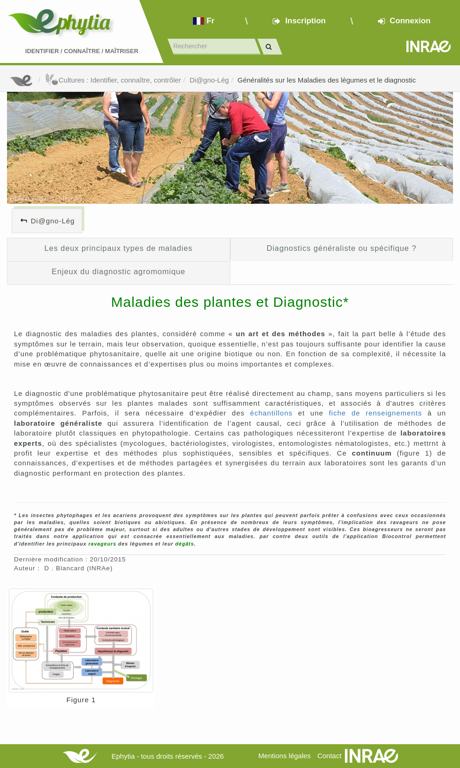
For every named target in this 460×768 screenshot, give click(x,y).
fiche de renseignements (375, 413)
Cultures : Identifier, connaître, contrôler (113, 80)
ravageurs (103, 544)
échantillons (271, 413)
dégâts (184, 544)
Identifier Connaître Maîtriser (81, 51)
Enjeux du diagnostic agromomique (118, 271)
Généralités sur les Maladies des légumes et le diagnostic (326, 80)
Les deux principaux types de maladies (118, 248)
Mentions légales (284, 756)
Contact (329, 756)
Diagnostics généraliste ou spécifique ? (342, 248)
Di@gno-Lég (209, 80)
